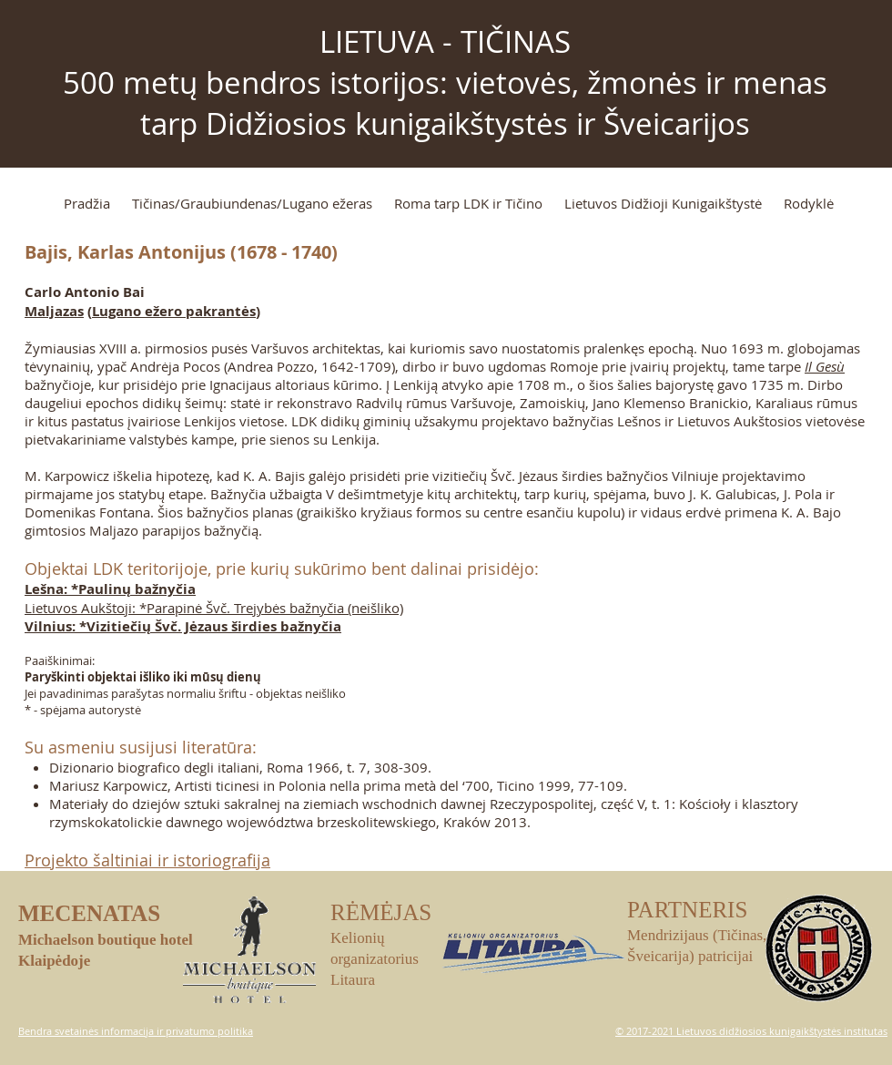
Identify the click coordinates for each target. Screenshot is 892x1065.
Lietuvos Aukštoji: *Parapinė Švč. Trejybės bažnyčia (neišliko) (214, 608)
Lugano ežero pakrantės (174, 311)
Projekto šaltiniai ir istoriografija (147, 860)
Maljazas (54, 311)
